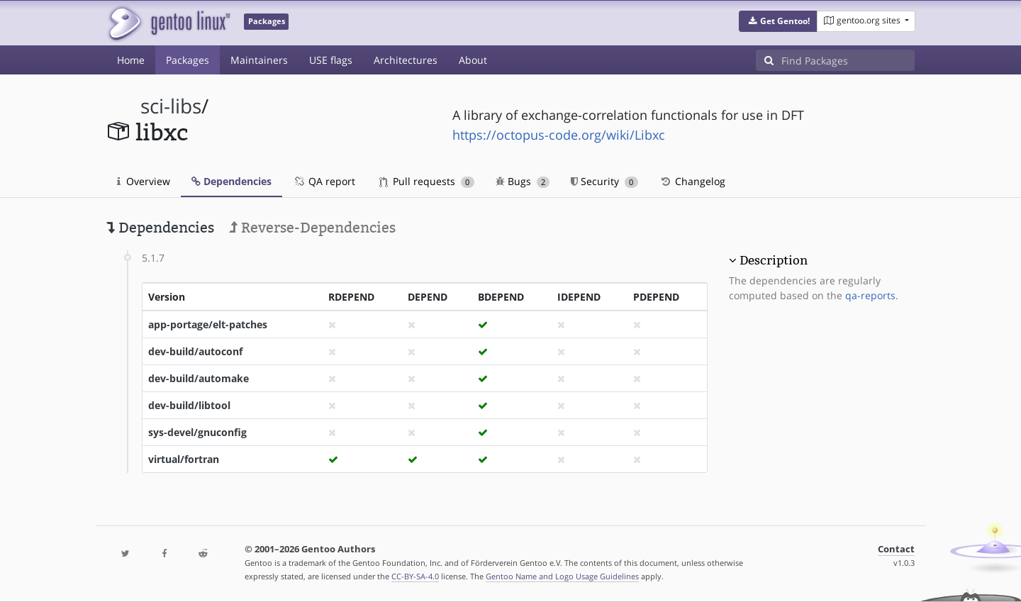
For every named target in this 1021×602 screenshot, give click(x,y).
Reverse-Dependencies (312, 227)
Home (131, 60)
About (473, 60)
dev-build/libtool (189, 405)
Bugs (523, 181)
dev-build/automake (198, 378)
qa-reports (870, 295)
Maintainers (259, 60)
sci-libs (170, 106)
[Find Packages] (848, 60)
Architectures (405, 60)
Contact (896, 549)
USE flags (330, 60)
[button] (778, 21)
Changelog (692, 181)
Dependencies (231, 181)
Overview (143, 181)
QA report (324, 181)
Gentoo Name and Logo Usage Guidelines (562, 576)
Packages (187, 60)
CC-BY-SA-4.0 (415, 576)
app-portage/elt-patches (207, 324)
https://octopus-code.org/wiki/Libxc (558, 134)
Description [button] (774, 260)
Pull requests (426, 181)
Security (604, 181)
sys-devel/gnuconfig (197, 432)
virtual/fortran (183, 459)
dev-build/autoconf (195, 351)
